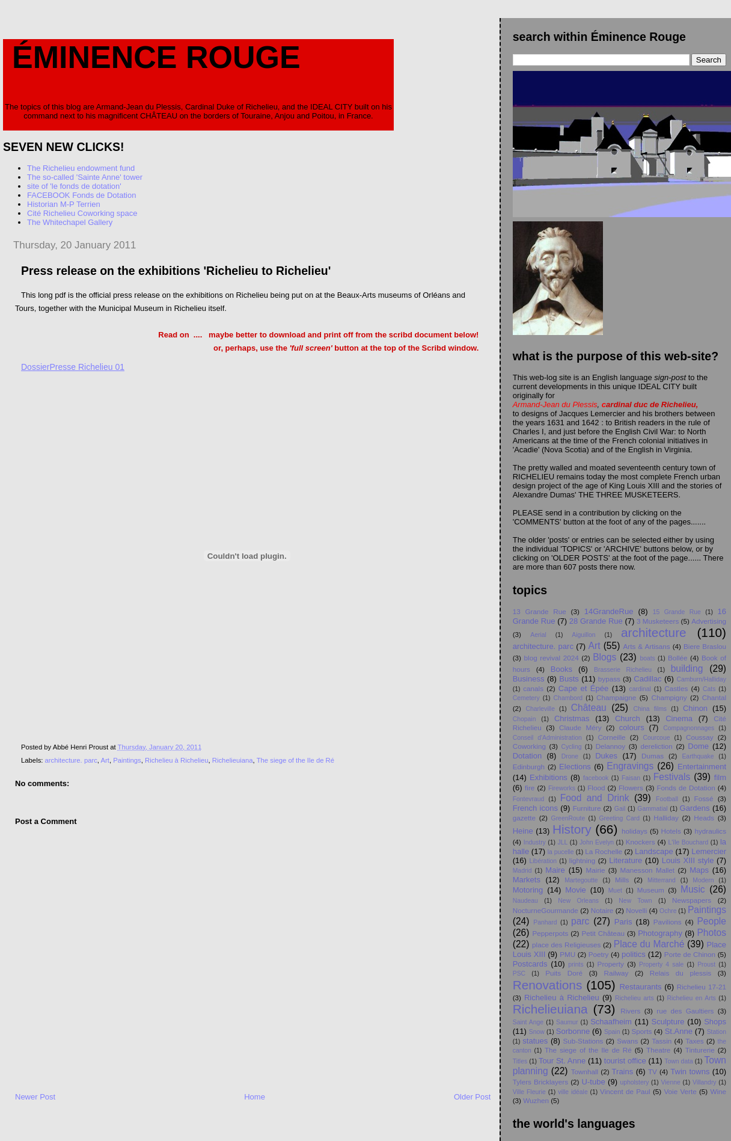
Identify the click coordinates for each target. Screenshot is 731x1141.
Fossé (704, 798)
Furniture (587, 808)
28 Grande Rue (596, 621)
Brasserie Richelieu (623, 669)
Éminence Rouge (156, 57)
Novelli (636, 910)
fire (529, 788)
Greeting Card (619, 818)
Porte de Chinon (689, 954)
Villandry (705, 1082)
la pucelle (561, 852)
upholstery (634, 1082)
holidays (634, 831)
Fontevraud (529, 799)
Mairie (595, 870)
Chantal (714, 697)
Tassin (661, 1041)
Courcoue (656, 737)
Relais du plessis (680, 973)
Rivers (630, 1011)
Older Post (472, 1096)
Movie (575, 889)
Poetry (599, 954)
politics (634, 954)
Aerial (538, 635)
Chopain (524, 719)
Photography (660, 933)
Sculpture (668, 1021)
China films (650, 709)
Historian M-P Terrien (63, 204)
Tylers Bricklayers (540, 1082)
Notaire (602, 910)
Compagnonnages (688, 728)
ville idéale (572, 1092)
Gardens (695, 808)
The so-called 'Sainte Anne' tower (84, 177)
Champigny (669, 697)
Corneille (611, 737)
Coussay (699, 737)
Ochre (667, 911)
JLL (562, 842)
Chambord (568, 698)
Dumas (652, 756)
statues (535, 1040)
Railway (616, 973)
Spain (612, 1032)
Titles (520, 1061)
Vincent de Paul (625, 1091)
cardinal (640, 689)
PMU (567, 954)
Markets (526, 879)
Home (254, 1096)
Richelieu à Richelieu (177, 760)
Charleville (540, 709)
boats (647, 658)
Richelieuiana (232, 760)
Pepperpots (550, 933)
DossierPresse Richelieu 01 (72, 367)
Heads (704, 818)
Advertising (708, 621)
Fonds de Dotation (685, 788)
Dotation (527, 755)
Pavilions (667, 922)
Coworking (529, 746)
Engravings (630, 766)
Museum (650, 890)
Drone (569, 756)
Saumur (567, 1022)
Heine (523, 830)
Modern (703, 880)
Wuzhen (536, 1100)
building (687, 668)
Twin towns (689, 1071)
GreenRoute (568, 818)
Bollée (678, 658)
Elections (575, 766)
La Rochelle (603, 851)
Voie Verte (680, 1091)
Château (589, 708)
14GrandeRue (609, 611)
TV (652, 1071)
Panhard (545, 922)
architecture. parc (71, 760)
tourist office (625, 1060)
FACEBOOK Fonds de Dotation (81, 195)
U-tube (593, 1081)
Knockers (640, 842)
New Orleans (578, 900)
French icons (535, 808)
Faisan (631, 778)
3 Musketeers (658, 621)
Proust (706, 964)
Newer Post (35, 1096)
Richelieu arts (634, 998)
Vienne (671, 1082)
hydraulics (710, 831)
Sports (642, 1031)
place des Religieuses (566, 945)
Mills (622, 880)
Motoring (528, 889)
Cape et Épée (583, 688)
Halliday (666, 818)
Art (105, 760)
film (720, 777)
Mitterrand (661, 880)
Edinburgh (529, 766)
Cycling (571, 746)
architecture (654, 632)
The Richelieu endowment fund (81, 168)
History (572, 829)
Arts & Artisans (646, 646)
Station (716, 1032)
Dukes (606, 755)
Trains (623, 1071)
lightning (582, 860)
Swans (627, 1041)
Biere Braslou (705, 646)
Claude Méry (580, 727)
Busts (569, 678)
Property (611, 964)
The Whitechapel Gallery (69, 222)
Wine (718, 1091)
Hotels (671, 831)
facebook (595, 778)
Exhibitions (548, 777)
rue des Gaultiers (685, 1011)
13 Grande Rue (539, 611)
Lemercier (708, 851)
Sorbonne (573, 1031)
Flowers (631, 788)
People (711, 921)
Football (667, 799)
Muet (615, 890)
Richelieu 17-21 (701, 987)
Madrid (522, 870)
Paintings (127, 760)
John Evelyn (597, 842)
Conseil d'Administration (547, 737)
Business (529, 678)
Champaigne (616, 697)
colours (631, 727)
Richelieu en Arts (691, 998)
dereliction (657, 746)
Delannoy (610, 746)
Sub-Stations (583, 1041)
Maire (555, 870)
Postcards (530, 963)
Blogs (604, 657)
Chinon (695, 708)
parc (580, 921)
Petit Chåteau (603, 933)
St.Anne (679, 1031)
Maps (699, 870)
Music (693, 889)
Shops (715, 1021)
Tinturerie (700, 1050)
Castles (676, 688)
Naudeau (525, 900)
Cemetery (526, 698)
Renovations (548, 985)
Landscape (654, 851)
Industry (535, 842)
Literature (625, 860)
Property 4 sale (661, 964)
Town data (678, 1061)
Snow (537, 1032)
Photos (711, 932)
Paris (623, 921)
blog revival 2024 (551, 658)
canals (533, 688)
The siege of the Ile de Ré (295, 760)
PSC (519, 973)
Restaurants (640, 986)
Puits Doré (564, 973)
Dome (698, 746)
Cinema (679, 718)
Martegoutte (581, 880)
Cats (709, 689)
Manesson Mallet (647, 870)
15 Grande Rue (677, 612)
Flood (596, 788)
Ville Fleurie (529, 1092)
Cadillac (647, 678)
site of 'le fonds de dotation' (74, 186)
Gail (619, 808)
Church (627, 718)
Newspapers (691, 900)
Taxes (694, 1041)
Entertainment (701, 766)
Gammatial (652, 808)
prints (575, 964)
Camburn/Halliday (701, 679)
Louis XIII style (688, 860)
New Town (635, 900)
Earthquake (698, 756)
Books (561, 669)
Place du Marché (649, 944)
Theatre (658, 1050)
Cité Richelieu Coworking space (82, 213)
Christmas (572, 718)
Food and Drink (594, 798)
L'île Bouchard (688, 842)
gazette (524, 818)
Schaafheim (611, 1021)
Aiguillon (583, 635)
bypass (609, 679)
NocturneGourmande (545, 910)
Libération (543, 861)
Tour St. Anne (562, 1060)
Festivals (672, 777)
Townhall (584, 1071)
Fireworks (561, 788)
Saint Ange (528, 1022)
